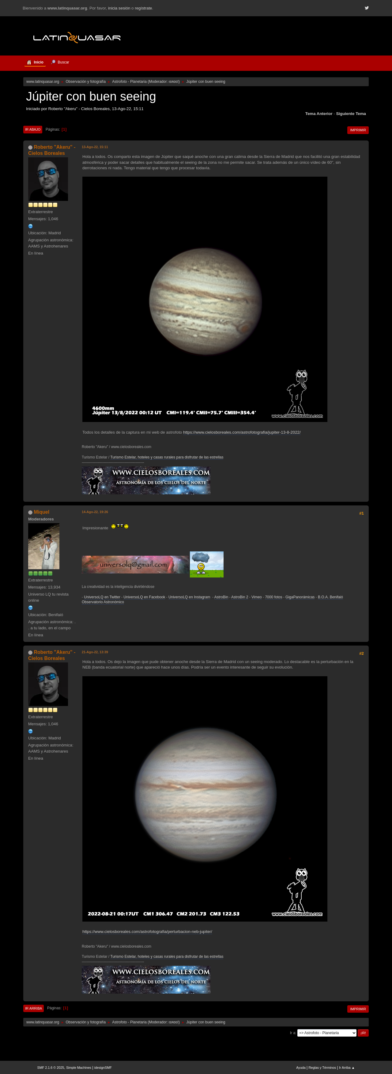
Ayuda (300, 1067)
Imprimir (358, 130)
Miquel (41, 512)
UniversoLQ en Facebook (144, 597)
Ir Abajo (32, 129)
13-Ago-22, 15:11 (95, 147)
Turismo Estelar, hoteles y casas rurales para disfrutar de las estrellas (166, 457)
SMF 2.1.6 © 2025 (50, 1067)
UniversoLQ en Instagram (189, 597)
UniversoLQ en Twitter (102, 597)
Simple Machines (78, 1067)
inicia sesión (119, 8)
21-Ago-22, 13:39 (95, 652)
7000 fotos (273, 597)
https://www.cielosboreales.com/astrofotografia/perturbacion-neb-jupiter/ (147, 931)
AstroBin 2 (239, 597)
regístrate (143, 8)
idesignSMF (103, 1067)
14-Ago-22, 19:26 (95, 512)
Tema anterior (319, 113)
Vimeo (256, 597)
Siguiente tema (351, 113)
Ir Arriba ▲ (347, 1067)
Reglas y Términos (322, 1067)
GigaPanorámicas (300, 597)
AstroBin (221, 597)
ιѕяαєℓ (174, 81)
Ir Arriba (33, 1008)
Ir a (292, 1033)
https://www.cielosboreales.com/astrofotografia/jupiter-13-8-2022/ (242, 432)
